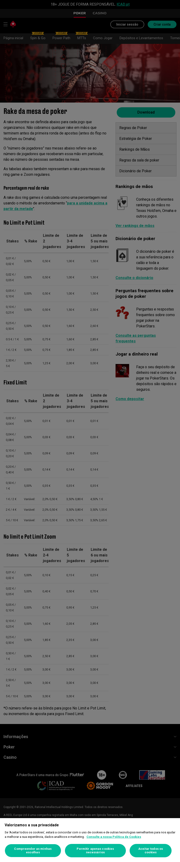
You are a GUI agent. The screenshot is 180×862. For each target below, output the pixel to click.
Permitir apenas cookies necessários (95, 850)
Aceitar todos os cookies (150, 850)
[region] (90, 840)
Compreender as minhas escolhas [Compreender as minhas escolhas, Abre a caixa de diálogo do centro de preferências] (33, 850)
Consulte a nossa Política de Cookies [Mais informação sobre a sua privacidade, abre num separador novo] (113, 837)
